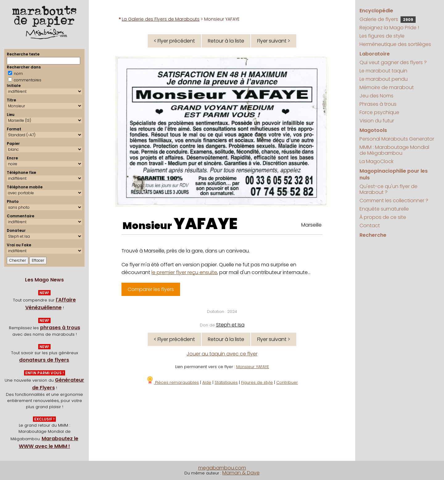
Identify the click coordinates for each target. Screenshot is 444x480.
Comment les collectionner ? (394, 200)
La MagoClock (376, 161)
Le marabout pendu (384, 79)
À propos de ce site (383, 217)
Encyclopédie (376, 10)
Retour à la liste (226, 40)
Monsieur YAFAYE (252, 367)
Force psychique (379, 112)
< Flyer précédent (174, 40)
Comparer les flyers (151, 289)
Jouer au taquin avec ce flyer (222, 353)
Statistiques (226, 382)
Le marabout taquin (383, 70)
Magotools (373, 130)
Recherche (373, 235)
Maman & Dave (241, 472)
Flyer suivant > (273, 40)
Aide (206, 382)
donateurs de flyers (44, 359)
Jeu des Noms (376, 95)
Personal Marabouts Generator (397, 138)
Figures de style (257, 382)
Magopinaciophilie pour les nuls (394, 174)
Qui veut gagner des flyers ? (393, 62)
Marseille (311, 224)
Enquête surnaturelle (384, 208)
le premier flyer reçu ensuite (184, 272)
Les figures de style (382, 35)
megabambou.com (222, 467)
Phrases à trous (378, 104)
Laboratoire (375, 53)
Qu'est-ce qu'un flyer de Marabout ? (388, 189)
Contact (370, 225)
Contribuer (287, 382)
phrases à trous (60, 327)
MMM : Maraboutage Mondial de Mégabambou (394, 150)
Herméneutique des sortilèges (395, 44)
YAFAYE (205, 224)
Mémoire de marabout (387, 87)
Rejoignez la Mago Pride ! (389, 27)
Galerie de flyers (388, 19)
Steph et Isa (230, 324)
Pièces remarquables (172, 382)
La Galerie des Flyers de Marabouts (160, 19)
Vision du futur (377, 120)
